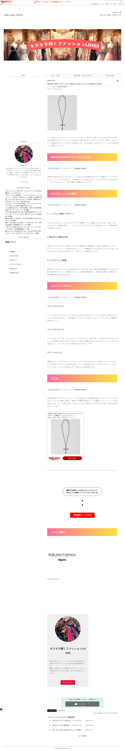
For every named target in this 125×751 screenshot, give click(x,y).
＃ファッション (58, 89)
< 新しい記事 (55, 75)
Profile (23, 141)
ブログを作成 (112, 4)
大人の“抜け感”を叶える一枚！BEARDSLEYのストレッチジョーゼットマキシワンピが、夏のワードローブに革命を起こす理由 (23, 214)
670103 (115, 12)
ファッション (7, 4)
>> (97, 4)
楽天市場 (121, 4)
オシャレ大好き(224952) (59, 86)
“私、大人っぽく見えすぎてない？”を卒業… (67, 730)
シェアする (61, 710)
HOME (6, 15)
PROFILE (19, 15)
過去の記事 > (110, 75)
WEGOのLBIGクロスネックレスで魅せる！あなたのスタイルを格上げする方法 (74, 84)
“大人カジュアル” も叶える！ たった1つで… (67, 720)
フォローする (24, 182)
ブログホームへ (67, 682)
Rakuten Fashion (81, 168)
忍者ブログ (13, 268)
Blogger (12, 251)
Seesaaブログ (14, 273)
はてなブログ (14, 256)
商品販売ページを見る (82, 515)
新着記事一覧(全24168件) (83, 75)
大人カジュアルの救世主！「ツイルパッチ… (67, 725)
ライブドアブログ (15, 264)
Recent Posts (23, 188)
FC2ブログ (13, 260)
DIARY (12, 15)
